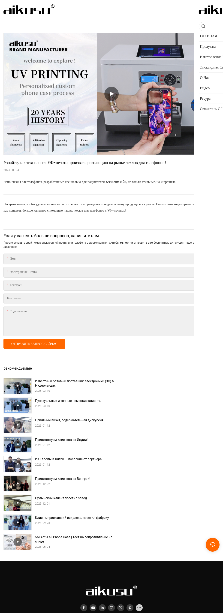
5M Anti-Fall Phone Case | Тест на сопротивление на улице (71, 461)
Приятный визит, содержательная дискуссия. (69, 401)
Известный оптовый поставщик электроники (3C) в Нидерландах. (73, 383)
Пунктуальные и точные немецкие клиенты (176, 381)
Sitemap (137, 559)
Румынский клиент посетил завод (61, 440)
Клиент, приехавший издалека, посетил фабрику (180, 440)
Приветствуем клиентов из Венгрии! (170, 420)
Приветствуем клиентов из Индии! (169, 401)
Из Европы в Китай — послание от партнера (68, 420)
